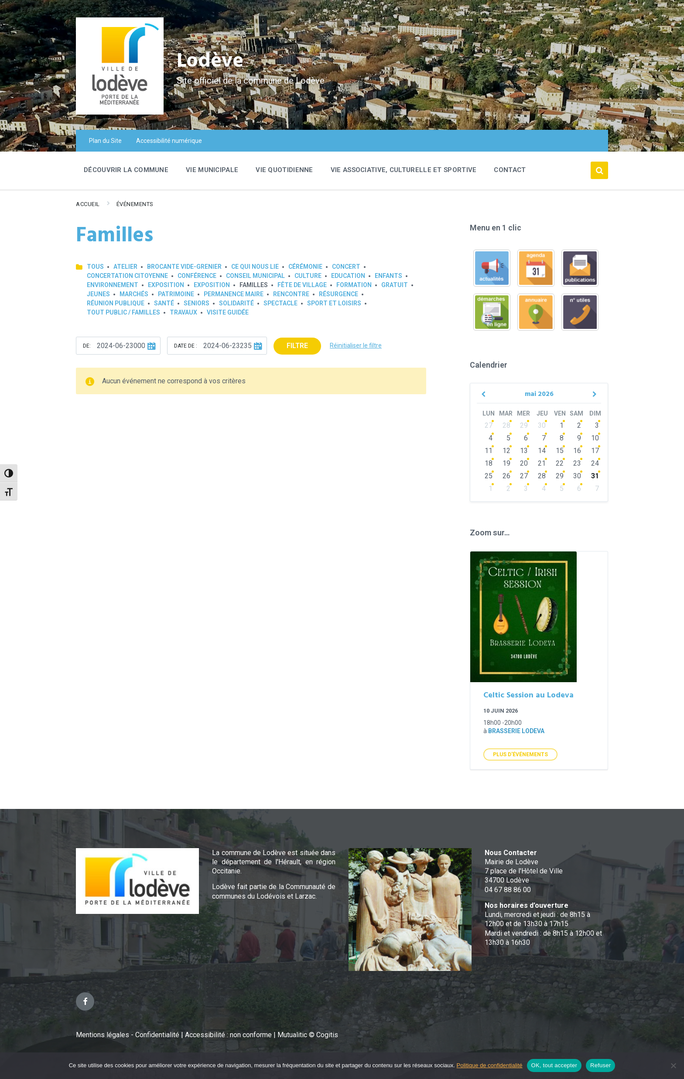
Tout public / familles (123, 312)
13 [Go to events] (524, 450)
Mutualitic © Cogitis (307, 1035)
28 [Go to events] (506, 425)
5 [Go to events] (508, 438)
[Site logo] (120, 112)
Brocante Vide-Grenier (184, 266)
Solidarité (236, 303)
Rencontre (291, 294)
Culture (307, 275)
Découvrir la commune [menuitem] (126, 170)
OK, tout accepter (554, 1065)
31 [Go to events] (595, 476)
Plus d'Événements (520, 754)
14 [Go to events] (542, 450)
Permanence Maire (233, 294)
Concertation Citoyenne (127, 275)
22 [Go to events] (560, 463)
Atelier (125, 266)
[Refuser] (673, 1065)
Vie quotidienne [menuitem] (284, 170)
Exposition (166, 284)
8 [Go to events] (562, 438)
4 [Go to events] (490, 438)
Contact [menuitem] (510, 170)
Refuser (600, 1065)
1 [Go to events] (562, 425)
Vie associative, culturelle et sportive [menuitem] (404, 170)
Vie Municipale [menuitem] (212, 170)
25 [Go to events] (488, 476)
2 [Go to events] (579, 425)
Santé (164, 303)
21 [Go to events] (542, 463)
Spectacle (280, 303)
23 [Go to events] (577, 463)
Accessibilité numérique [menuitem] (169, 140)
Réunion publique (115, 303)
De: (87, 346)
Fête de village (302, 284)
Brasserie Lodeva (516, 730)
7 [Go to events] (544, 438)
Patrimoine (176, 294)
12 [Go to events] (506, 450)
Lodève (211, 61)
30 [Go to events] (542, 425)
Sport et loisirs (334, 303)
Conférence (197, 275)
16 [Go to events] (577, 450)
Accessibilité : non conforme (229, 1035)
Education (348, 275)
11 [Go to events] (488, 450)
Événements (135, 204)
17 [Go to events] (595, 450)
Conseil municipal (255, 275)
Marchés (134, 294)
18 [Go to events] (488, 463)
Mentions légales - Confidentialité (127, 1035)
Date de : (185, 346)
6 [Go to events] (526, 438)
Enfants (388, 275)
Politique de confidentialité (490, 1065)
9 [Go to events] (579, 438)
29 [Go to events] (524, 425)
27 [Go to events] (488, 425)
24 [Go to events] (595, 463)
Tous (95, 266)
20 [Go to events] (524, 463)
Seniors (196, 303)
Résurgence (338, 294)
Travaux (183, 312)
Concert (346, 266)
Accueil (88, 204)
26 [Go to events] (506, 476)
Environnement (112, 284)
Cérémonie (305, 266)
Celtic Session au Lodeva (528, 695)
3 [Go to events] (597, 425)
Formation (354, 284)
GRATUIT (394, 284)
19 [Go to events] (506, 463)
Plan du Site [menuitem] (105, 140)
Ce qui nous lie (255, 266)
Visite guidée (228, 312)
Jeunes (98, 294)
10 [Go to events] (595, 438)
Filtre (297, 346)
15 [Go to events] (560, 450)
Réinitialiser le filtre (356, 345)
